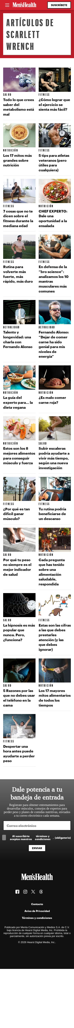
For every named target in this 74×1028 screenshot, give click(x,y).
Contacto (37, 904)
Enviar (37, 848)
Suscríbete (59, 5)
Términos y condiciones (37, 917)
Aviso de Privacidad (37, 910)
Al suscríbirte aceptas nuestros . (40, 837)
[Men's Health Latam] (24, 5)
